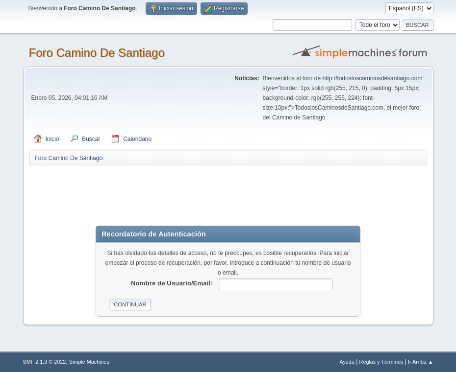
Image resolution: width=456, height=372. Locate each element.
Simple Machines (89, 362)
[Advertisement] (202, 188)
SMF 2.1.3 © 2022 (44, 362)
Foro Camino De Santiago (97, 52)
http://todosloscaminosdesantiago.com (373, 78)
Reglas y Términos (381, 362)
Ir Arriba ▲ (420, 362)
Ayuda (346, 362)
